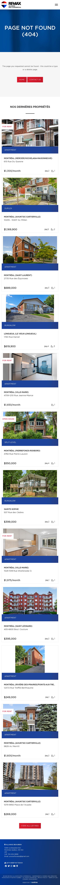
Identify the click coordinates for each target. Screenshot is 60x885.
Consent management (30, 879)
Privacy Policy (42, 877)
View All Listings (30, 826)
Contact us (35, 80)
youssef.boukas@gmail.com (19, 856)
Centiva (33, 882)
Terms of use (53, 877)
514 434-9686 (13, 854)
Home (21, 80)
